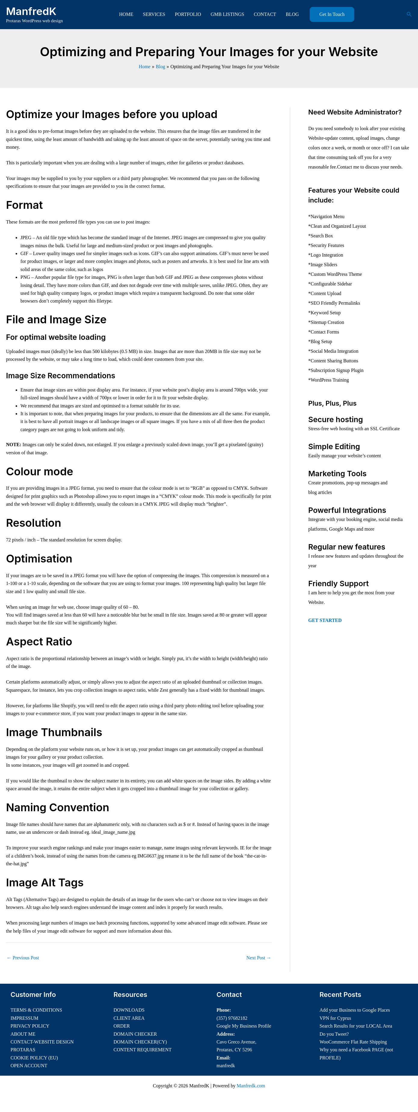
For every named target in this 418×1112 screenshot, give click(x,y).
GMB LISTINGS (227, 14)
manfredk (226, 1065)
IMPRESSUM (24, 1018)
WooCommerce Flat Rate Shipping (353, 1041)
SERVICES (154, 14)
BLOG (292, 14)
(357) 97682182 (232, 1018)
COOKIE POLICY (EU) (34, 1057)
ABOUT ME (23, 1034)
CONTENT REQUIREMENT (143, 1049)
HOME (126, 14)
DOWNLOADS (129, 1010)
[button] (332, 14)
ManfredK (31, 11)
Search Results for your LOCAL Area (356, 1025)
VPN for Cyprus (335, 1018)
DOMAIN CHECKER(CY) (140, 1041)
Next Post (258, 957)
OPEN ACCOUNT (29, 1065)
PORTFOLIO (188, 14)
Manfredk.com (251, 1085)
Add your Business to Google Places (355, 1010)
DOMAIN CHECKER (135, 1034)
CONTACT (265, 14)
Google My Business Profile (244, 1025)
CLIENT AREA (129, 1018)
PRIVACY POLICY (30, 1025)
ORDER (122, 1025)
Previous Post (23, 957)
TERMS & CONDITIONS (36, 1010)
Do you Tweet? (334, 1034)
